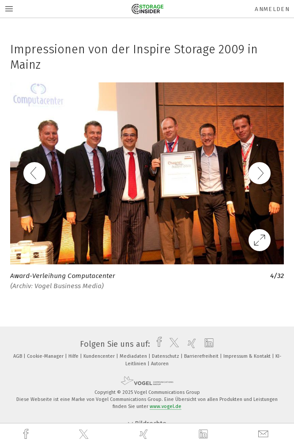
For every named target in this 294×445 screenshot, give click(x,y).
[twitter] (85, 434)
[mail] (264, 434)
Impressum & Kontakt (247, 356)
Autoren (160, 364)
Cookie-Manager (46, 356)
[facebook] (26, 434)
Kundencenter (99, 356)
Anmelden (272, 9)
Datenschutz (166, 356)
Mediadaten (134, 356)
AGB (18, 356)
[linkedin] (204, 434)
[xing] (145, 434)
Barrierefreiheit (202, 356)
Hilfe (74, 356)
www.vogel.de (165, 406)
